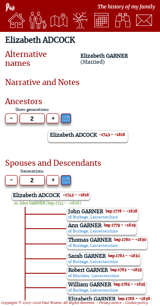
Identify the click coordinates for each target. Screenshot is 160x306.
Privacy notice (110, 303)
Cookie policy (136, 303)
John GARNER (32, 203)
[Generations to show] (32, 118)
